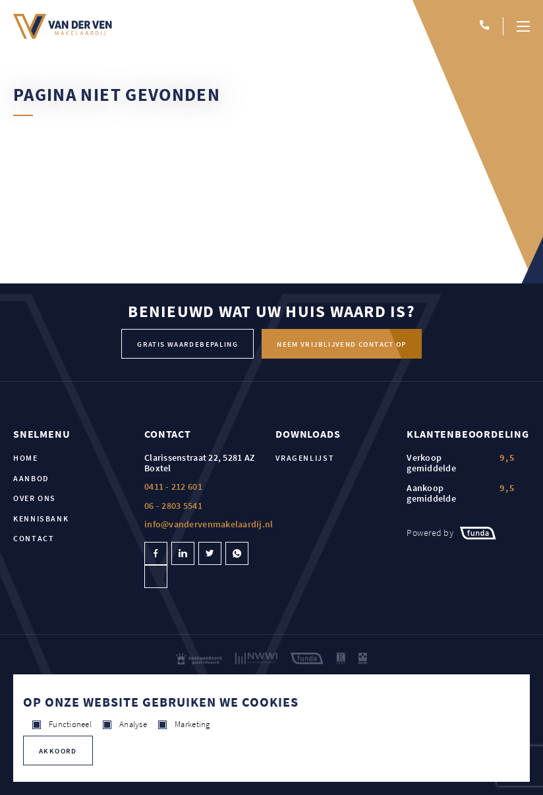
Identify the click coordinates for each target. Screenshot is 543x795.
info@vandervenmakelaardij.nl (208, 524)
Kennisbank (41, 518)
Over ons (34, 498)
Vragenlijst (304, 458)
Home (25, 458)
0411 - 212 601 (173, 486)
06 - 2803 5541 (173, 506)
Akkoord (58, 750)
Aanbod (31, 478)
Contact (33, 538)
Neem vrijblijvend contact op (342, 344)
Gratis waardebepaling (187, 344)
